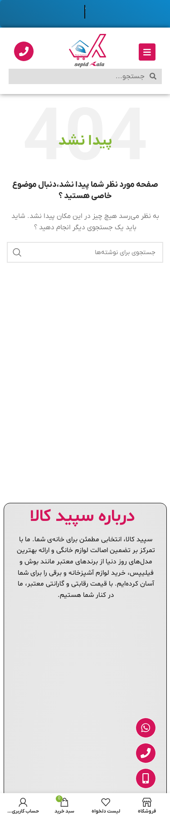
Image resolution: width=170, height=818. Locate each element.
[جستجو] (85, 252)
